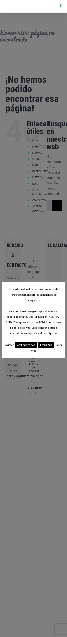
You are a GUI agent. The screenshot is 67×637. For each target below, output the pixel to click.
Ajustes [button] (9, 345)
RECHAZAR (46, 345)
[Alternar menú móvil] (61, 5)
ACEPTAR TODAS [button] (26, 345)
